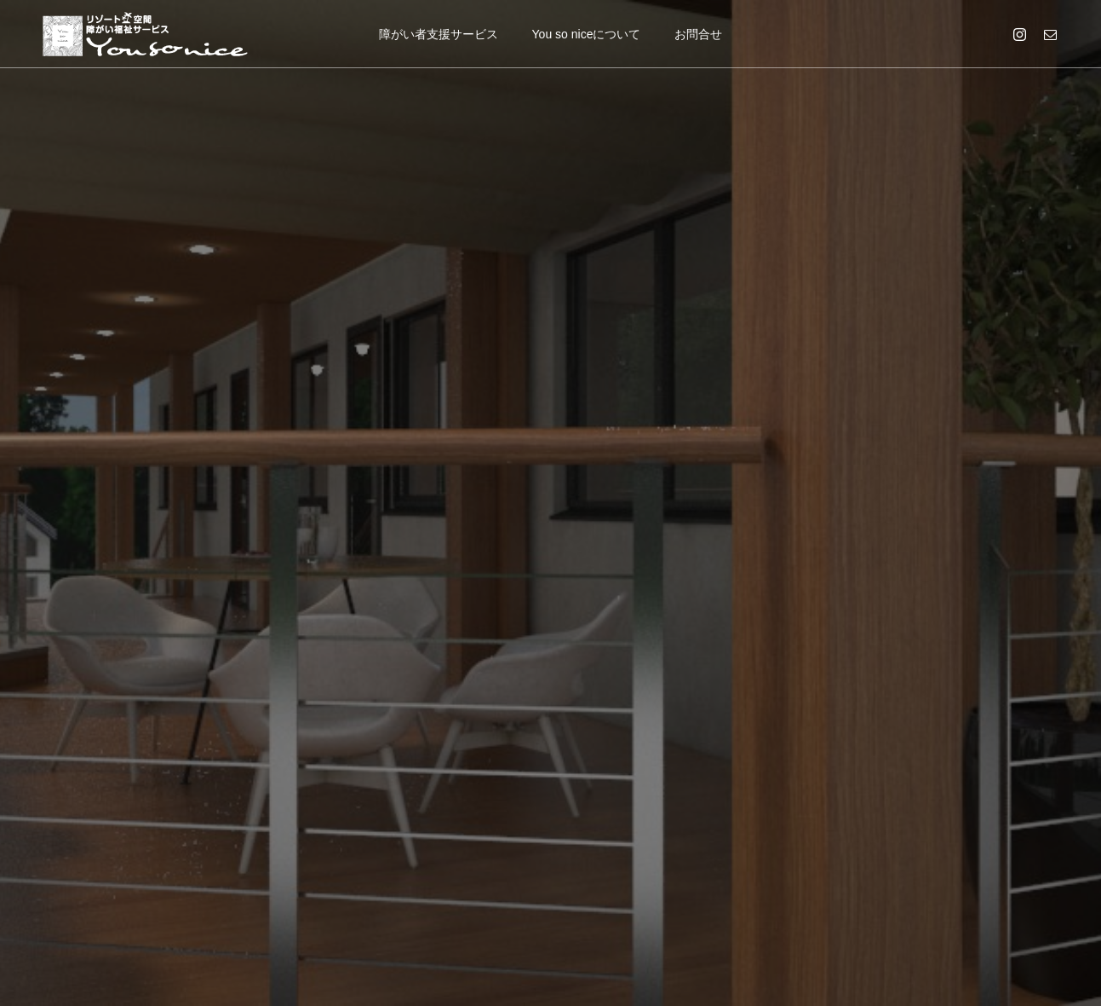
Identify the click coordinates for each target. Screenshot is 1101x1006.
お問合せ (698, 34)
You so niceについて (586, 34)
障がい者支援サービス (438, 34)
